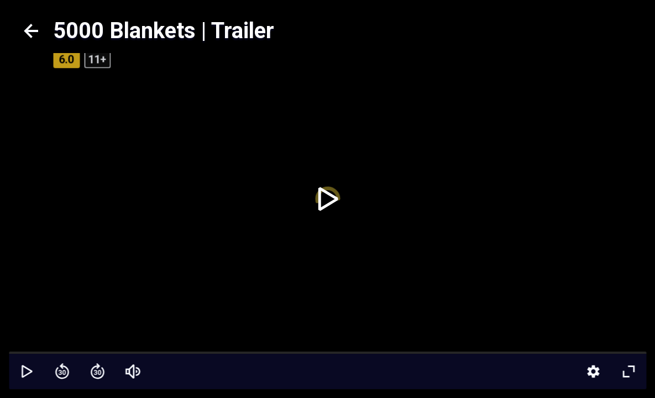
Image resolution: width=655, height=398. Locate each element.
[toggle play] (327, 199)
